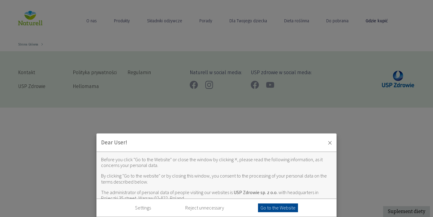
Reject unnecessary (204, 208)
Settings (143, 208)
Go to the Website (278, 208)
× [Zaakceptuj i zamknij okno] (330, 142)
